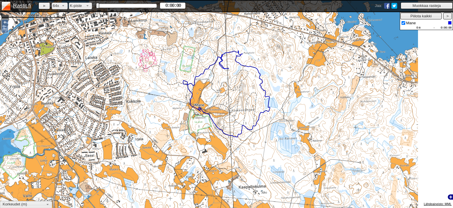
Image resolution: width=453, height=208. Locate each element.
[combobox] (60, 6)
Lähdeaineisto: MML (438, 204)
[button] (427, 5)
